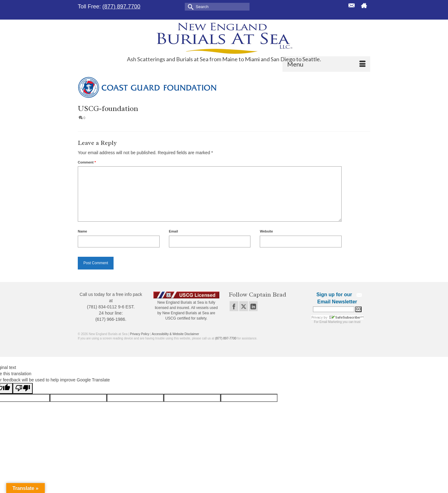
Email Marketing (331, 322)
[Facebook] (234, 306)
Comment (87, 162)
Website (266, 231)
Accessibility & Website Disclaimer (175, 334)
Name (82, 231)
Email (173, 231)
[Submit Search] (189, 6)
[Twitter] (243, 306)
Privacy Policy (139, 334)
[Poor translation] (23, 388)
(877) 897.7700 (121, 6)
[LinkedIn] (253, 306)
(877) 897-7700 (225, 338)
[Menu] (326, 64)
